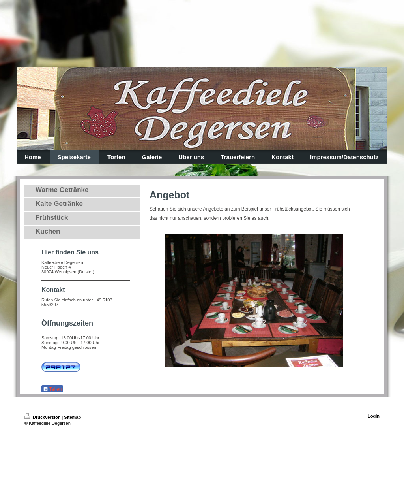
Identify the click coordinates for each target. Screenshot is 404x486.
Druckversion (43, 417)
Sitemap (72, 417)
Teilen (52, 389)
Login (374, 416)
